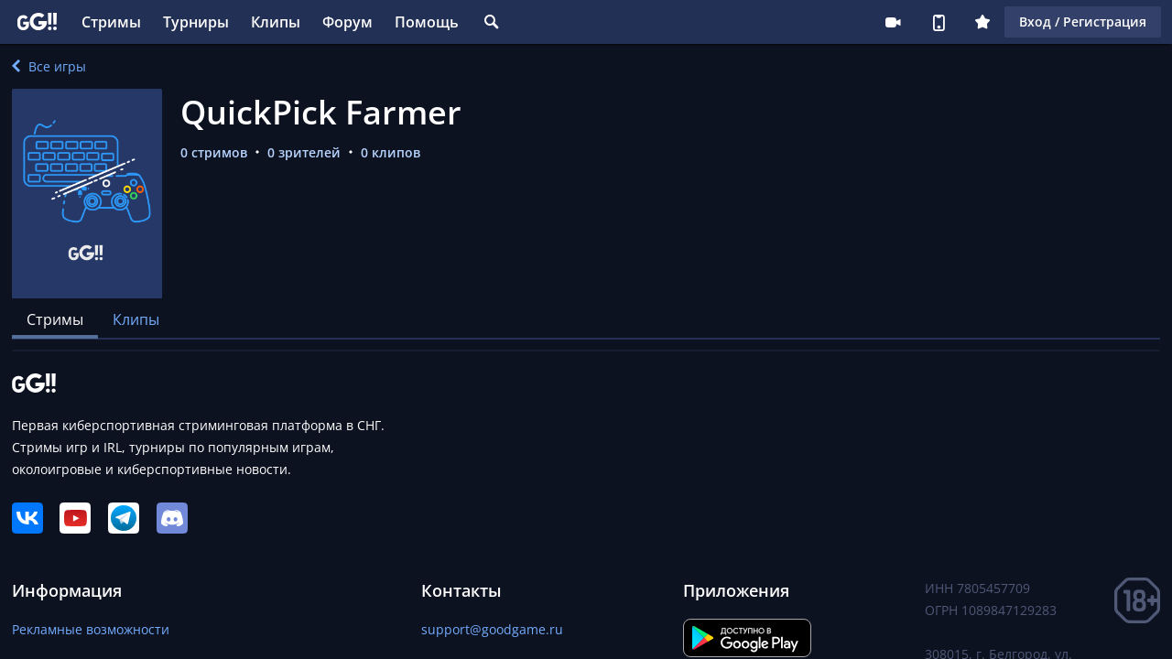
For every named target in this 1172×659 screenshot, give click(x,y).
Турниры (196, 22)
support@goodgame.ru (492, 629)
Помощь (427, 22)
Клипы (275, 22)
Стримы (111, 22)
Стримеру (893, 22)
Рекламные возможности (90, 629)
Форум (347, 22)
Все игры (49, 66)
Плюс (982, 22)
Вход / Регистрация (1082, 21)
